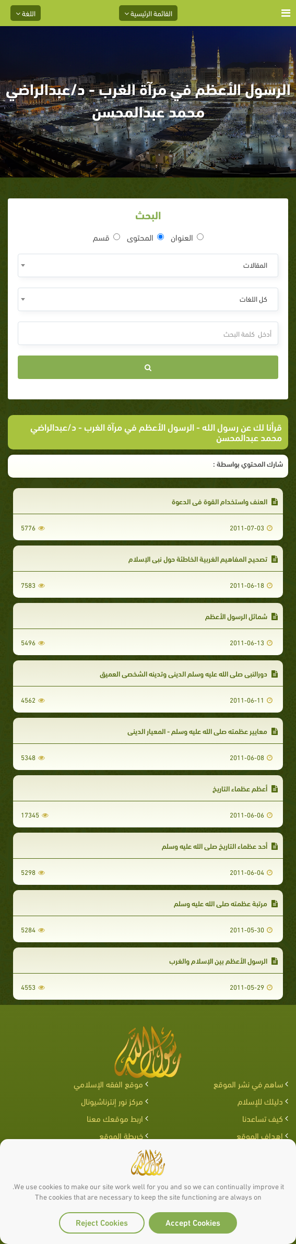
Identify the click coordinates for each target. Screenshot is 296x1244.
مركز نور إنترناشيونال (112, 1101)
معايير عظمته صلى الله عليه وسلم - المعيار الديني (202, 730)
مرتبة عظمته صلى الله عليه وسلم (226, 902)
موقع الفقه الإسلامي (108, 1083)
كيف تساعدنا (262, 1118)
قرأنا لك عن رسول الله (242, 426)
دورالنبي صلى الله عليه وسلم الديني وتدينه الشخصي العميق (189, 673)
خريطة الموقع (121, 1135)
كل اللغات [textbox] (253, 298)
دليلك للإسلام (260, 1101)
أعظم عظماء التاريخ (245, 788)
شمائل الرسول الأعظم (241, 615)
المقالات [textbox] (255, 264)
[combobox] (148, 265)
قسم (106, 237)
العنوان (187, 237)
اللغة (25, 12)
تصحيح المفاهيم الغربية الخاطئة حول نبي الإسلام (203, 558)
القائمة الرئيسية (148, 12)
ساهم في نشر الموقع (248, 1083)
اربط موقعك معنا (115, 1118)
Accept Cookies (192, 1222)
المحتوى (145, 237)
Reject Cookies (102, 1222)
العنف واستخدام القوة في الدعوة (225, 500)
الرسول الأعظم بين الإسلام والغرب (223, 960)
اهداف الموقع (259, 1135)
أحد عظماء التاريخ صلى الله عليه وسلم (220, 845)
